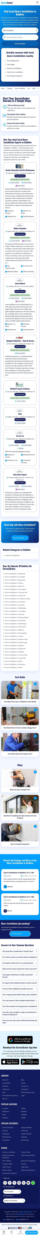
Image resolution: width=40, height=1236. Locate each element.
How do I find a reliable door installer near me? (18, 989)
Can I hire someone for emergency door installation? (20, 1006)
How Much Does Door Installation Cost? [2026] (20, 702)
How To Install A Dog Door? (20, 844)
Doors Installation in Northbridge (15, 624)
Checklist (5, 1086)
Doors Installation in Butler (14, 661)
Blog (22, 1080)
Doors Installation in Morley (14, 583)
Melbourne (5, 1111)
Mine (20, 414)
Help (3, 1092)
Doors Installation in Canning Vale (16, 592)
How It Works (6, 1161)
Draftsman (24, 1131)
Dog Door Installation (13, 555)
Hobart (23, 1118)
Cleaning (24, 1137)
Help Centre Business (28, 1170)
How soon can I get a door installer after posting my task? (20, 1022)
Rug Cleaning (6, 1137)
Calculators (25, 1089)
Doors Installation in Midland (14, 652)
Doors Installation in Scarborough (16, 642)
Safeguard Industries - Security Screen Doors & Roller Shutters (20, 341)
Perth (34, 88)
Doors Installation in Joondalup (15, 611)
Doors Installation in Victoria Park (16, 655)
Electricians (25, 1140)
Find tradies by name (28, 1092)
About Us (5, 1080)
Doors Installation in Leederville (15, 658)
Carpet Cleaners (26, 1134)
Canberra (5, 1118)
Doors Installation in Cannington (15, 589)
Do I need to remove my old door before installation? (20, 957)
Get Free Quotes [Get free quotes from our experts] (12, 1192)
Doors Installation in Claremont (15, 596)
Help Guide (24, 1167)
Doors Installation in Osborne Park (16, 639)
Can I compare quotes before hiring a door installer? (19, 995)
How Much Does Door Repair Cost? (20, 754)
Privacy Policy (25, 1152)
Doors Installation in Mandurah (15, 574)
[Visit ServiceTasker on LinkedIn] (24, 1183)
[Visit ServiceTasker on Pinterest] (10, 1183)
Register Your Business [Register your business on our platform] (14, 1201)
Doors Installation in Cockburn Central (17, 599)
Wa (29, 88)
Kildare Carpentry (20, 228)
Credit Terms (6, 1167)
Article (23, 1083)
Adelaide (24, 1115)
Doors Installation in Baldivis (14, 630)
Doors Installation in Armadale (15, 577)
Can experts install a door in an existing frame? (18, 963)
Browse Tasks (6, 1170)
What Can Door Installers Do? (20, 790)
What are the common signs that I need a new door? (19, 969)
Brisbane (24, 1111)
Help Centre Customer (9, 1173)
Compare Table (7, 1164)
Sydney (23, 1108)
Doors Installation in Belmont (14, 586)
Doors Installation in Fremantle (15, 602)
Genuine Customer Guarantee (8, 1156)
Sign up (4, 1099)
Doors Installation (20, 88)
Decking (5, 1131)
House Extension (7, 1127)
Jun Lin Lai (20, 436)
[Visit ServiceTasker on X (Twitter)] (14, 1183)
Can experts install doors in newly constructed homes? (18, 976)
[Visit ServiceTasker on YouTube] (28, 1183)
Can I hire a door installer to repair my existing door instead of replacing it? (19, 1013)
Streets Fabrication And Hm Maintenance (20, 170)
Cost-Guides (6, 1083)
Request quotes (20, 176)
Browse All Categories (28, 1161)
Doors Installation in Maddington (15, 608)
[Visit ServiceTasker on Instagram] (19, 1183)
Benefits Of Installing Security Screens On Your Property (20, 817)
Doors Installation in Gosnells (14, 605)
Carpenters (5, 1134)
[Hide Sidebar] (37, 2)
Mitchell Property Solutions (20, 389)
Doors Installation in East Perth (15, 621)
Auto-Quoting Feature (28, 1155)
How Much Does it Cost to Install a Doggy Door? (20, 728)
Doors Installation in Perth (13, 667)
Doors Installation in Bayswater (15, 580)
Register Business (20, 1232)
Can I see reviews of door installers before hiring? (19, 1000)
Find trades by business (10, 1095)
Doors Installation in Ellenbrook (15, 649)
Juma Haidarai (20, 283)
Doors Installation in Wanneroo (15, 664)
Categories (5, 1089)
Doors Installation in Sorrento (14, 614)
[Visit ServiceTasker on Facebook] (5, 1183)
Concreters (6, 1140)
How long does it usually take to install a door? (18, 951)
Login (23, 1095)
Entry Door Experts (20, 475)
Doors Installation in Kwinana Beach (17, 617)
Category (9, 88)
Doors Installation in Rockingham (16, 633)
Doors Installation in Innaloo (14, 636)
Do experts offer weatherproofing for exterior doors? (20, 983)
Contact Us (24, 1086)
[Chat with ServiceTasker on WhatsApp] (33, 1183)
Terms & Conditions (8, 1152)
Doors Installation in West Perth (15, 627)
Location (5, 1108)
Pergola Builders (26, 1127)
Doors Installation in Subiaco (14, 646)
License (23, 1164)
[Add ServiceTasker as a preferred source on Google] (20, 1040)
